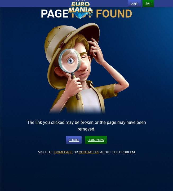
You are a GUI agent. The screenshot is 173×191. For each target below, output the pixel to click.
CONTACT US (89, 152)
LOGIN (74, 140)
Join (148, 3)
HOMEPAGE (63, 152)
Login (135, 3)
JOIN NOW (96, 140)
